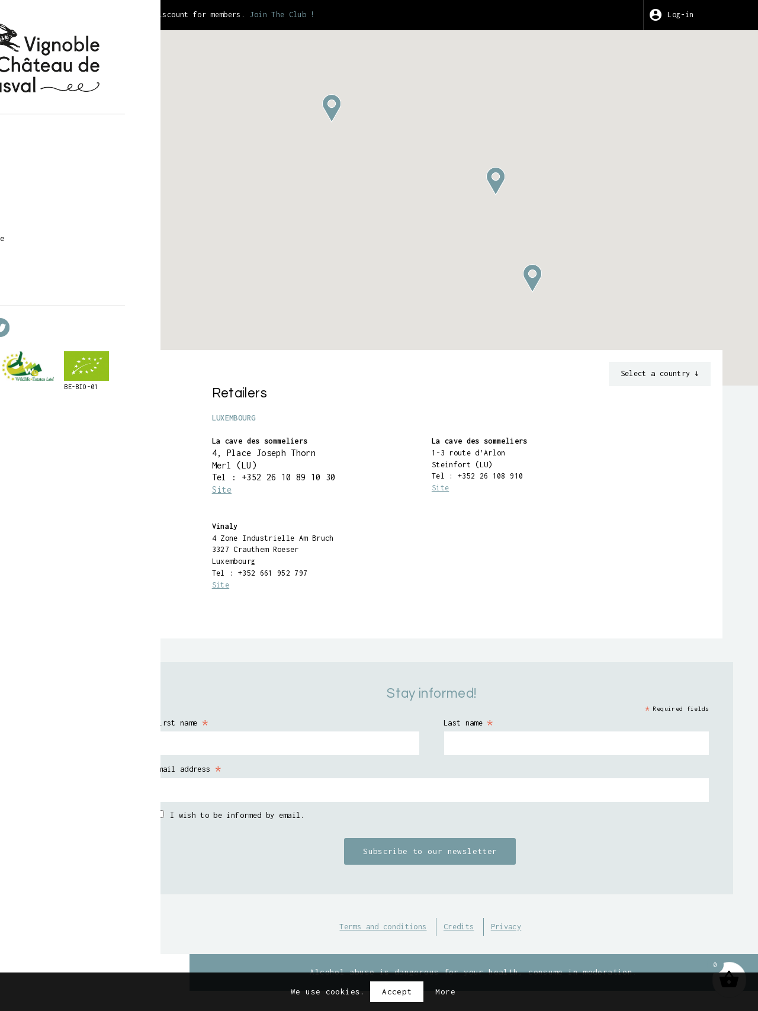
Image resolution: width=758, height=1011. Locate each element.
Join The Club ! (386, 15)
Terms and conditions (420, 941)
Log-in (696, 15)
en (61, 283)
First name (279, 735)
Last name (514, 735)
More (445, 991)
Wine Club (58, 217)
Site (306, 496)
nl (82, 283)
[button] (537, 181)
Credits (504, 941)
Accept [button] (397, 991)
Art (43, 201)
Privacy (556, 941)
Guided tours (65, 167)
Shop (46, 151)
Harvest (53, 184)
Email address (287, 783)
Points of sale (70, 234)
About (48, 134)
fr (41, 283)
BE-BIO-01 (52, 424)
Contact (53, 251)
